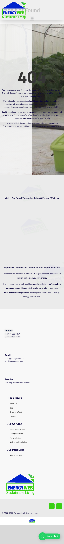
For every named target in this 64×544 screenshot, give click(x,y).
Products (7, 129)
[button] (32, 32)
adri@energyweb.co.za (14, 375)
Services (54, 126)
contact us (27, 132)
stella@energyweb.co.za (14, 372)
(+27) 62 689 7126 (12, 351)
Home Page (32, 126)
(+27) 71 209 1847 (12, 348)
